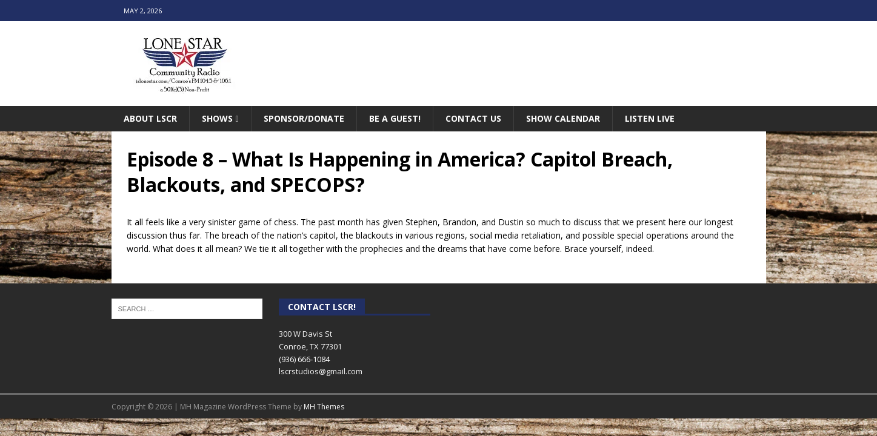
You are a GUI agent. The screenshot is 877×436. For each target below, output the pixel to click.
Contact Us (473, 118)
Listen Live (650, 118)
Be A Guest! (395, 118)
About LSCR (150, 118)
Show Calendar (563, 118)
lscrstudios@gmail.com (320, 371)
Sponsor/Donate (304, 118)
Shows (217, 118)
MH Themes (324, 406)
